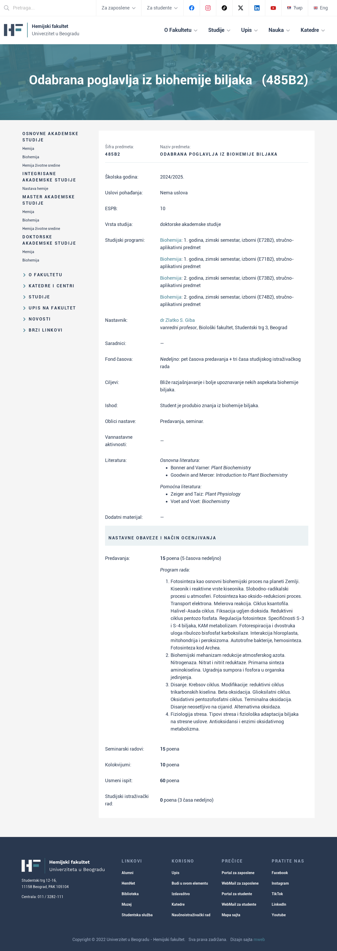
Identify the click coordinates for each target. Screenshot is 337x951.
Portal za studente (237, 894)
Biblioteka (130, 894)
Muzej (127, 904)
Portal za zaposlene (238, 873)
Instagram (280, 883)
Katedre (178, 904)
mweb (259, 939)
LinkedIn (279, 904)
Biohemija (30, 157)
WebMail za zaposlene (240, 883)
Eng (321, 8)
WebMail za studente (239, 904)
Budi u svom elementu (190, 883)
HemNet (128, 883)
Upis (175, 873)
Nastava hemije (35, 188)
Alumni (127, 873)
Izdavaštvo (181, 894)
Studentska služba (137, 915)
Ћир (295, 8)
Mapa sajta (231, 915)
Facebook (280, 873)
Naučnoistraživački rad (191, 915)
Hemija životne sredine (41, 165)
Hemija (28, 148)
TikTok (277, 894)
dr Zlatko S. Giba (177, 320)
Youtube (279, 915)
